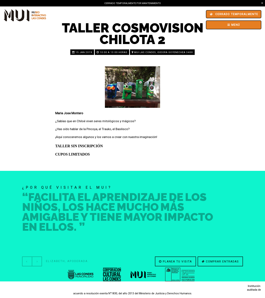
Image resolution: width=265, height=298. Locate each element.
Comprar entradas (220, 261)
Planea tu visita (175, 261)
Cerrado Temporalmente (234, 14)
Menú (233, 25)
